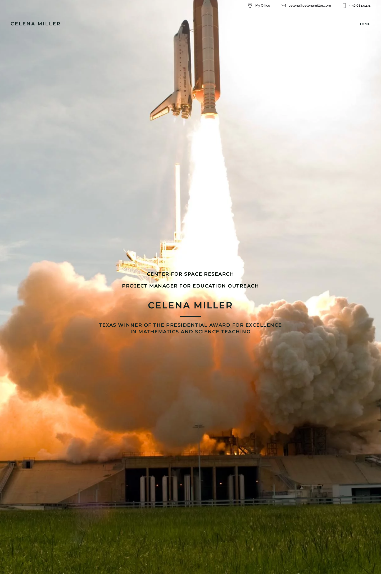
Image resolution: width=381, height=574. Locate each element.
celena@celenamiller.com (306, 5)
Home (364, 24)
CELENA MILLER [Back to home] (36, 24)
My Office (258, 5)
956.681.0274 (356, 5)
